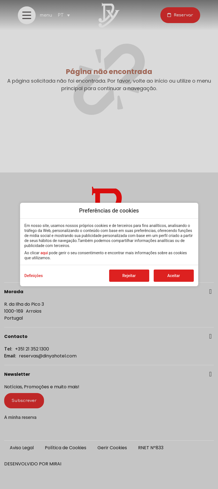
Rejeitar (129, 275)
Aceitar (173, 275)
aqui (44, 253)
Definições (34, 275)
